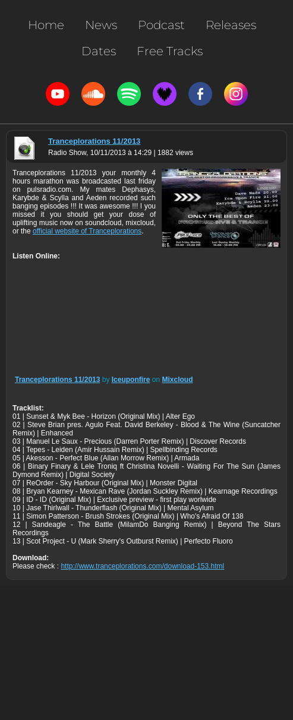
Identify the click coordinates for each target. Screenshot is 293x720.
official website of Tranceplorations (87, 231)
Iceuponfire (131, 379)
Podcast (161, 25)
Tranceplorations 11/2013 (94, 141)
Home (46, 25)
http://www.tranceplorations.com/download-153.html (142, 566)
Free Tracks (170, 51)
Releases (231, 25)
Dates (98, 51)
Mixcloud (177, 379)
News (101, 25)
